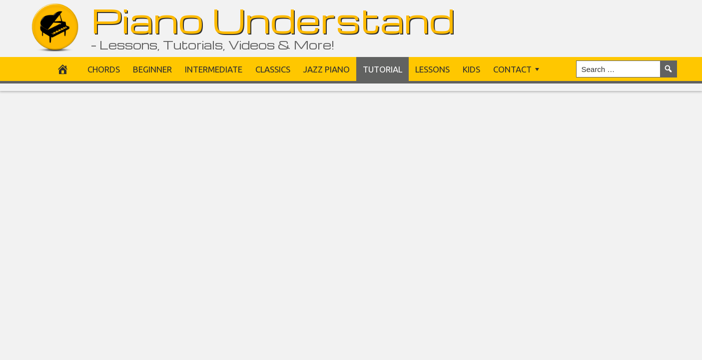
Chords (103, 69)
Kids (471, 69)
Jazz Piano (326, 69)
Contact (512, 69)
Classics (272, 69)
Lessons (432, 69)
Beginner (152, 69)
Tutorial (382, 69)
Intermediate (213, 69)
